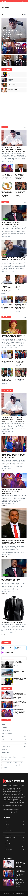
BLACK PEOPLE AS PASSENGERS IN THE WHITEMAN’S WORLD (18, 663)
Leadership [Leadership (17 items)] (18, 759)
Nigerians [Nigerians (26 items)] (9, 762)
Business (5, 219)
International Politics (8, 450)
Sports (4, 27)
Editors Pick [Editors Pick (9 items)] (16, 757)
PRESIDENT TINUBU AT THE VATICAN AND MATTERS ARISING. (20, 378)
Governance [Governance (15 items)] (11, 759)
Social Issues (6, 331)
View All (25, 127)
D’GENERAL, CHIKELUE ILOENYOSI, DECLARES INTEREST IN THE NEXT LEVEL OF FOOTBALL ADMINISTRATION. (13, 34)
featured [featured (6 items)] (24, 757)
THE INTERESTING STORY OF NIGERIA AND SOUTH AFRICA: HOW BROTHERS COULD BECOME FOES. (7, 44)
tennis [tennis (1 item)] (22, 765)
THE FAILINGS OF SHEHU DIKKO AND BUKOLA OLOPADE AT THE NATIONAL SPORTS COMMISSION (7, 57)
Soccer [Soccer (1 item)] (3, 765)
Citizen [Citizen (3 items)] (10, 757)
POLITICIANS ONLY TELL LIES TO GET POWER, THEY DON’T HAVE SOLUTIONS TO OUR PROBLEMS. (7, 379)
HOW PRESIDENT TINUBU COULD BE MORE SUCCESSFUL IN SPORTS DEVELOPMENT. (20, 44)
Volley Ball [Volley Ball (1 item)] (4, 767)
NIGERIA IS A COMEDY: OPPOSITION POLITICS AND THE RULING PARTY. (7, 306)
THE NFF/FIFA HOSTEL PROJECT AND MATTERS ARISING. (18, 671)
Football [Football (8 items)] (4, 759)
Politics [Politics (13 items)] (15, 762)
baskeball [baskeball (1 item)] (4, 757)
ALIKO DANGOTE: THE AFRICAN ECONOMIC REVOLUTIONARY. (20, 59)
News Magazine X (20, 893)
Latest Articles (7, 390)
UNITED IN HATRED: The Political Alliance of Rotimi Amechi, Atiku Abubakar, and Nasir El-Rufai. (20, 307)
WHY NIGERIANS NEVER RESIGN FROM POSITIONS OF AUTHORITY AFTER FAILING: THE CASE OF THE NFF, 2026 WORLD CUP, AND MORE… (7, 287)
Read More (4, 433)
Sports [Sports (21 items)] (17, 765)
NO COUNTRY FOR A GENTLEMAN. (11, 622)
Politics (5, 202)
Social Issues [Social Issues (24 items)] (11, 765)
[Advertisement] (14, 111)
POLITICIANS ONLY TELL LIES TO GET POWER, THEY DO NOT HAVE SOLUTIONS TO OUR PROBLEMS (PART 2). (20, 361)
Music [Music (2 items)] (3, 762)
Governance (6, 618)
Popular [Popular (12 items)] (21, 762)
